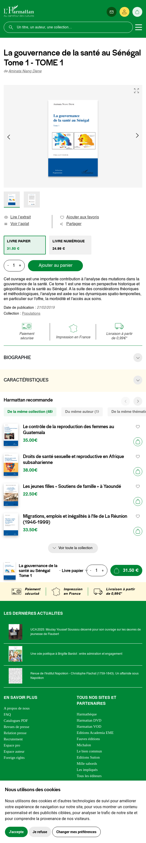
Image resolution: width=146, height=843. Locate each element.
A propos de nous (17, 708)
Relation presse (15, 733)
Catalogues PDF (16, 721)
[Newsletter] (112, 12)
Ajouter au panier (56, 265)
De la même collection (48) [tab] (30, 412)
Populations (31, 313)
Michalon (84, 745)
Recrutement (13, 739)
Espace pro (12, 745)
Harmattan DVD (89, 720)
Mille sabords (87, 764)
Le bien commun (89, 751)
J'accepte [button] (16, 832)
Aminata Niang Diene (25, 71)
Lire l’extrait (17, 217)
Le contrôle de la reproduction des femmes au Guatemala (68, 430)
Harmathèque (87, 714)
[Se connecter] (124, 12)
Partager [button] (70, 224)
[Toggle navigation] (138, 27)
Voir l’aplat (16, 224)
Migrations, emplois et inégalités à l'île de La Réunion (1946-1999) (75, 519)
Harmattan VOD (89, 726)
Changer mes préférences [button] (76, 832)
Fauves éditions (88, 739)
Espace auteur (14, 751)
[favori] (138, 427)
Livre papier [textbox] (72, 570)
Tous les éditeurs (89, 776)
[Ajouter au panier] (137, 441)
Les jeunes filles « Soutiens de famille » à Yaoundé (72, 486)
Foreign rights (14, 758)
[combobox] (76, 570)
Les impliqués (87, 770)
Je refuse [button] (40, 832)
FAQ (7, 714)
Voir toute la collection (75, 548)
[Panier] (137, 12)
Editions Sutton (88, 757)
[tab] (25, 245)
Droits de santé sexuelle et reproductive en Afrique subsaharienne (73, 459)
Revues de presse (16, 727)
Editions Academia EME (95, 733)
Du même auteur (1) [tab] (82, 412)
